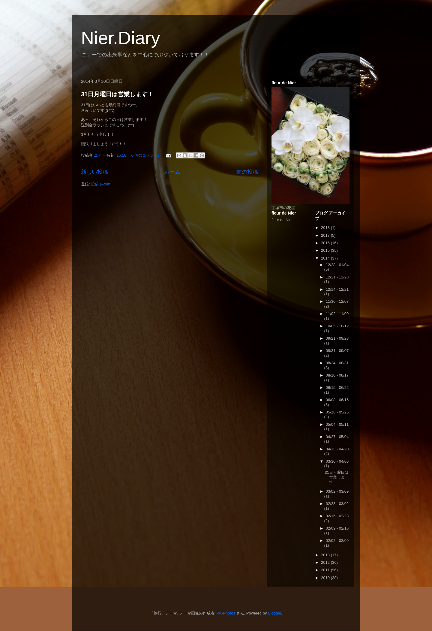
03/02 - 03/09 (337, 491)
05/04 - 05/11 (337, 424)
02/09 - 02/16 (337, 528)
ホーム (172, 172)
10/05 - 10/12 (337, 326)
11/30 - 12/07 (337, 301)
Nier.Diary (120, 38)
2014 (326, 258)
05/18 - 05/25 (337, 412)
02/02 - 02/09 (337, 540)
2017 (326, 235)
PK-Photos (226, 613)
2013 (326, 555)
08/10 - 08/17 (337, 375)
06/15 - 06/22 (337, 387)
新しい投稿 (94, 172)
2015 (326, 250)
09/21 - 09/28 (337, 338)
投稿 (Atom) (101, 184)
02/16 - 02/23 (337, 516)
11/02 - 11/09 (337, 313)
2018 (326, 227)
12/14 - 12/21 (337, 289)
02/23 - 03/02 (337, 503)
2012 (326, 562)
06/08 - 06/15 (337, 400)
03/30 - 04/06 (337, 461)
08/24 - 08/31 (337, 363)
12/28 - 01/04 (337, 265)
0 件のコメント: (145, 155)
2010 (326, 577)
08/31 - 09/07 (337, 350)
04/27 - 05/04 (337, 436)
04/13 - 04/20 (337, 449)
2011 (326, 570)
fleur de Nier (282, 220)
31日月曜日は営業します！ (117, 94)
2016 (326, 243)
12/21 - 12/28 (337, 277)
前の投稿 (247, 172)
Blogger (274, 613)
